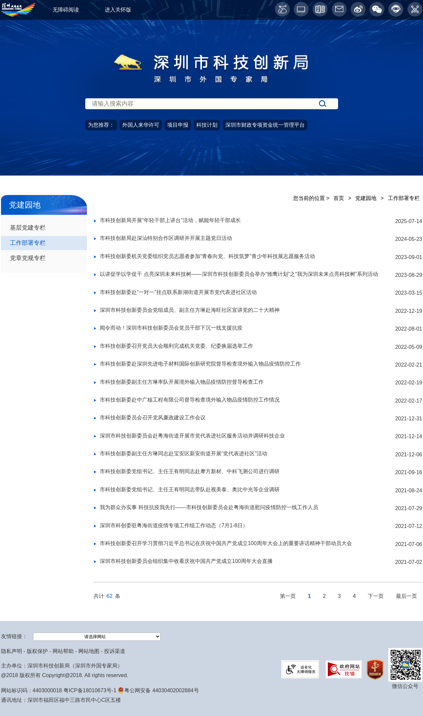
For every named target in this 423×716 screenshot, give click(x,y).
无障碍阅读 (66, 10)
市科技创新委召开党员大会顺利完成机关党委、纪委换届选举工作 (176, 346)
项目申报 (177, 125)
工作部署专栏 (28, 242)
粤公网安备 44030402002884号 (158, 690)
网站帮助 (63, 651)
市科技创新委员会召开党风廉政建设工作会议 (153, 417)
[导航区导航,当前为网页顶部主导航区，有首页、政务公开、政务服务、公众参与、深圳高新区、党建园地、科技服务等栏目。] (211, 174)
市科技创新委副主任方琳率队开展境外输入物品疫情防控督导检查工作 (182, 382)
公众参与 (241, 173)
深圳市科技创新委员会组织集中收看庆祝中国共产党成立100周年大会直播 (186, 561)
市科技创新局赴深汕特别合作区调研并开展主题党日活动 (166, 238)
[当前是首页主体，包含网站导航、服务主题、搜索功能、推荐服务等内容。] (211, 117)
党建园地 (314, 173)
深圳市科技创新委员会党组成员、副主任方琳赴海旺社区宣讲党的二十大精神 (190, 310)
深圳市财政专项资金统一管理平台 (265, 125)
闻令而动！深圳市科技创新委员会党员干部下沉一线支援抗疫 (171, 328)
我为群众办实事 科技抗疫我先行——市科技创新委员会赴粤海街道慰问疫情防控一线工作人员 (209, 507)
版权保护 (37, 651)
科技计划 (206, 125)
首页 (31, 173)
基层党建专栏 (28, 227)
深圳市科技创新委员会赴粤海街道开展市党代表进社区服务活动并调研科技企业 (192, 436)
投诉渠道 (114, 651)
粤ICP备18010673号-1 (89, 690)
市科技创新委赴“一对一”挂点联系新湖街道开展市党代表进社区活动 (178, 292)
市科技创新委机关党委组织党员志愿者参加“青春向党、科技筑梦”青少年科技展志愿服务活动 (207, 256)
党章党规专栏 (28, 257)
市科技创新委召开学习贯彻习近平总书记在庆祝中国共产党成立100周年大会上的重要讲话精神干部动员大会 (226, 543)
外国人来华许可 (140, 125)
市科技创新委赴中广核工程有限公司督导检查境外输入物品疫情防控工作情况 (190, 400)
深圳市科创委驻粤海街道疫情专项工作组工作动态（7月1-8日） (174, 525)
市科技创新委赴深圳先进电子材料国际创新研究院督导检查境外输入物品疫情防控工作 (200, 364)
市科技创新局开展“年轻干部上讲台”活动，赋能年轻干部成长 (170, 220)
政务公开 (97, 173)
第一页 (288, 596)
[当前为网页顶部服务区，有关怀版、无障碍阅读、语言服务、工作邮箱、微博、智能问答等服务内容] (211, 10)
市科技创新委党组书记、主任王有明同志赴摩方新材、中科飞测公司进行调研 (190, 471)
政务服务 (169, 173)
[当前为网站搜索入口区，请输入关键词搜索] (211, 90)
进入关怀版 (118, 10)
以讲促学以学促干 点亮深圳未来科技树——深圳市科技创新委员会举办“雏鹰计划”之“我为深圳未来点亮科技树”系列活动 (239, 274)
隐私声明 (11, 651)
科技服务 (386, 173)
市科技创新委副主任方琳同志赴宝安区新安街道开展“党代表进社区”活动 (183, 453)
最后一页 (406, 596)
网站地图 (88, 651)
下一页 (376, 596)
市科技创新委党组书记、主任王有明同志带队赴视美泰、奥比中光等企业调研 (190, 489)
